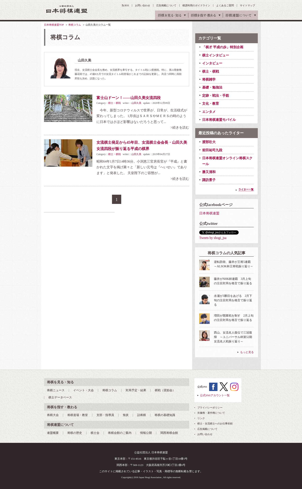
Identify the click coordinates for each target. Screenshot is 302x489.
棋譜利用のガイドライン (196, 5)
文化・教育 (210, 103)
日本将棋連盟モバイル (219, 119)
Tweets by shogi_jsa (212, 238)
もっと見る (247, 352)
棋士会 (95, 432)
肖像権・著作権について (211, 412)
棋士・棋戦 (114, 103)
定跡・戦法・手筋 (215, 95)
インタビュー (212, 63)
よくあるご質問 (225, 5)
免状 (126, 415)
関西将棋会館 (169, 432)
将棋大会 (53, 415)
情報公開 (146, 432)
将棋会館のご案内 (119, 432)
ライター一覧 (246, 189)
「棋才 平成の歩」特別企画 (222, 47)
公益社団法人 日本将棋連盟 (67, 9)
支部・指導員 (105, 415)
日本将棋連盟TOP (54, 24)
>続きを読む (180, 127)
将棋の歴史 (74, 432)
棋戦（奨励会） (165, 390)
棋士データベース (60, 397)
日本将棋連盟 (209, 213)
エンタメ (209, 111)
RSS (127, 5)
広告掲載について (166, 5)
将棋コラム (74, 24)
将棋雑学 (209, 79)
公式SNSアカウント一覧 (215, 395)
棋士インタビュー (215, 55)
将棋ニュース (56, 390)
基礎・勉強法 (212, 87)
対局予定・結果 (136, 390)
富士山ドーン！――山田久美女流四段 (128, 98)
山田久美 (136, 103)
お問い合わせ (142, 5)
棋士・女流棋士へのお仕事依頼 (215, 423)
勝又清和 (209, 172)
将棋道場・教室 (77, 415)
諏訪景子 (209, 180)
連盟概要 (53, 432)
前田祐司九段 (212, 150)
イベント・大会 (83, 390)
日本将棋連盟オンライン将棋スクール (227, 161)
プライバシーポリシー (210, 407)
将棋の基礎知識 (165, 415)
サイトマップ (247, 5)
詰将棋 (141, 415)
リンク (201, 418)
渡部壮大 (209, 142)
